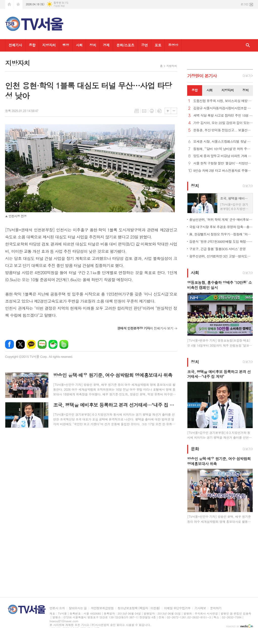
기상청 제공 (59, 6)
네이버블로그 (42, 344)
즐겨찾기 (18, 4)
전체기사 (15, 45)
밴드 (63, 344)
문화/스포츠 (125, 45)
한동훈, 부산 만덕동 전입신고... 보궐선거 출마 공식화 (223, 130)
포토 (158, 45)
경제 (106, 45)
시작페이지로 (9, 4)
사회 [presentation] (209, 90)
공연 (144, 45)
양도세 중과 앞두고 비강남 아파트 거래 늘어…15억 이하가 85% (223, 156)
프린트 (151, 110)
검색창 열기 (248, 45)
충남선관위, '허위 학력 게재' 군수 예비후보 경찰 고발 (221, 219)
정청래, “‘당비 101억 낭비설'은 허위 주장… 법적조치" (223, 149)
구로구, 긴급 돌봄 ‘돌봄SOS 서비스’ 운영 (217, 248)
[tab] (194, 90)
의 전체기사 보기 (145, 328)
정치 (92, 45)
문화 (195, 449)
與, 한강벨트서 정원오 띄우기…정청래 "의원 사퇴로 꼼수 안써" (221, 234)
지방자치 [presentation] (227, 90)
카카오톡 (31, 344)
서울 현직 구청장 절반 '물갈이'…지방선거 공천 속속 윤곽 (223, 163)
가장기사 (202, 76)
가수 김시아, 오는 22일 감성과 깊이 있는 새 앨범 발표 (223, 123)
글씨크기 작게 (174, 111)
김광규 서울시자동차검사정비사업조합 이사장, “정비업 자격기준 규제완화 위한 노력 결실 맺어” (223, 108)
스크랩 (159, 110)
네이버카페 (53, 344)
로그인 (244, 4)
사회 (79, 45)
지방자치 (49, 45)
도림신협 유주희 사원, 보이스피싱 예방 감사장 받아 (223, 101)
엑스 (20, 344)
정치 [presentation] (245, 90)
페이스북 (9, 344)
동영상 (173, 45)
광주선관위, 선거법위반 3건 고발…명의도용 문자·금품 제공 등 (221, 256)
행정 (65, 45)
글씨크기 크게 (168, 111)
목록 (136, 110)
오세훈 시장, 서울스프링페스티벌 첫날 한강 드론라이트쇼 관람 (223, 141)
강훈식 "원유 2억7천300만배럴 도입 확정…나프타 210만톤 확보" (221, 241)
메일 (144, 110)
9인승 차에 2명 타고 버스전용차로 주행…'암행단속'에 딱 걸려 (223, 171)
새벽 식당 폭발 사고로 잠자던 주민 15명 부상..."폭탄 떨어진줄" (223, 115)
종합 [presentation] (194, 90)
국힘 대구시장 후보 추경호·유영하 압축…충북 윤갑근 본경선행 (221, 226)
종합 (32, 45)
